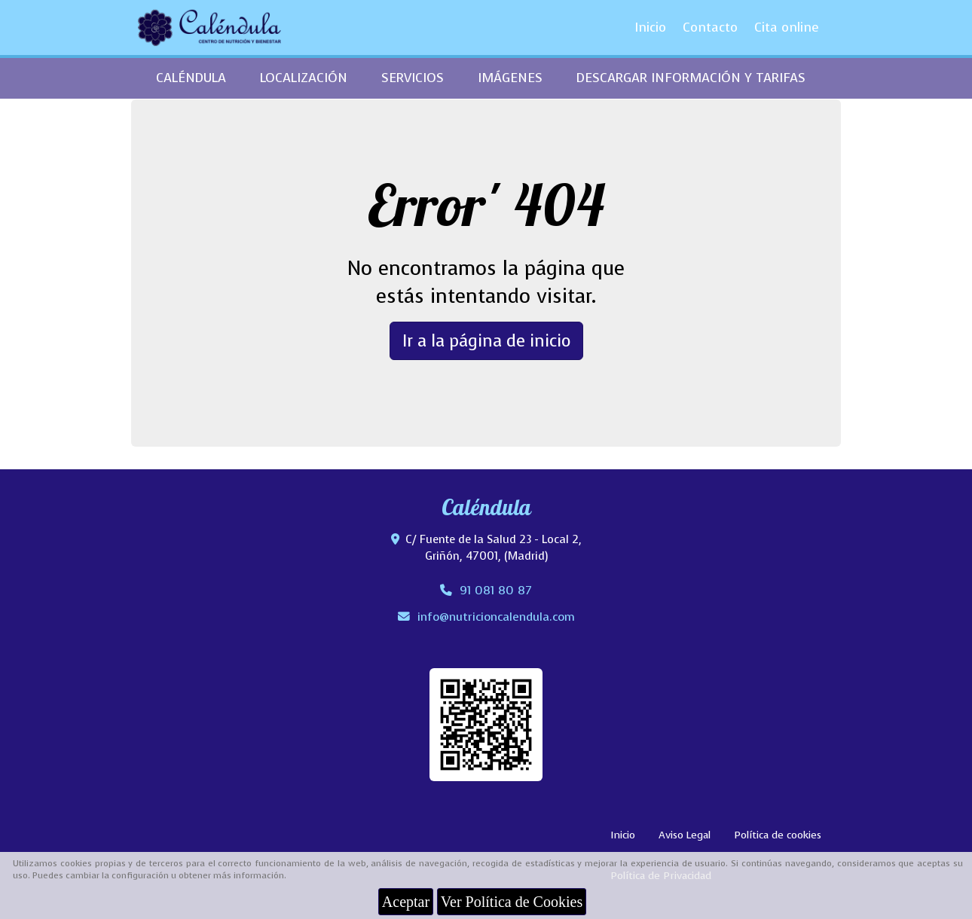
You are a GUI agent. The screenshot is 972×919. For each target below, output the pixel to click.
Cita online (786, 27)
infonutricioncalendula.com (496, 616)
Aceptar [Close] (405, 901)
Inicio (650, 27)
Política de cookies (777, 835)
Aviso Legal (685, 835)
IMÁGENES (510, 78)
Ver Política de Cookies (511, 901)
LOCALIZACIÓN (303, 78)
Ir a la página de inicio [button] (486, 341)
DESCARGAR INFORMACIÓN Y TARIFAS (690, 78)
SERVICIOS (412, 78)
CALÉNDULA (191, 78)
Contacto (710, 27)
